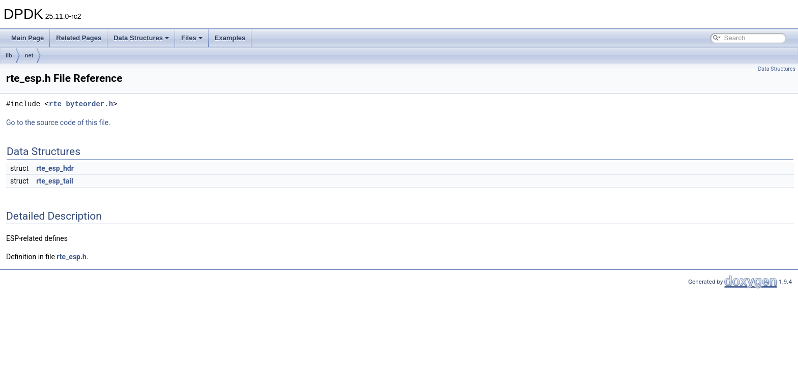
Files (192, 38)
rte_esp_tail (54, 181)
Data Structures (141, 38)
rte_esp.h (71, 257)
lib (9, 55)
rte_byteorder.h (81, 104)
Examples (230, 38)
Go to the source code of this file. (58, 122)
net (29, 55)
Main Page (27, 38)
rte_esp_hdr (55, 168)
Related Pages (78, 38)
